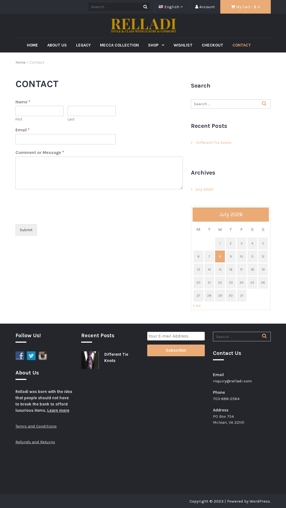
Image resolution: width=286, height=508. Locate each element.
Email (22, 129)
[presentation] (56, 215)
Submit (26, 230)
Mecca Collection (119, 45)
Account (205, 6)
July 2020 (204, 189)
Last (71, 119)
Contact (241, 45)
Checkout (212, 45)
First (18, 119)
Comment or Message (39, 152)
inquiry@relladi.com (232, 381)
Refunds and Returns (35, 441)
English (169, 6)
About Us (57, 45)
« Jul (196, 305)
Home (32, 45)
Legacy (83, 45)
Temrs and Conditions (36, 426)
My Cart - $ (245, 6)
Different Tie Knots (213, 142)
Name (22, 101)
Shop (154, 45)
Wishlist (183, 45)
